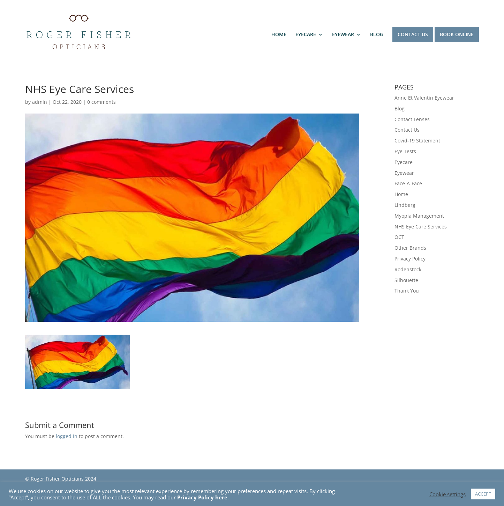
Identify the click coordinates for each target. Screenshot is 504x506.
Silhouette (406, 280)
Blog (399, 108)
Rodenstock (407, 269)
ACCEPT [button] (483, 494)
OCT (399, 237)
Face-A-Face (408, 183)
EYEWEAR (343, 35)
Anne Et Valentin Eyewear (424, 97)
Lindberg (404, 205)
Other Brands (410, 247)
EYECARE (305, 35)
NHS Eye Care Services (420, 226)
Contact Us (407, 129)
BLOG (376, 35)
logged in (66, 436)
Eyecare (403, 162)
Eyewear (404, 173)
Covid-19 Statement (417, 140)
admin (39, 102)
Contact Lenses (412, 119)
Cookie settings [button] (447, 494)
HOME (278, 35)
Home (401, 194)
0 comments (101, 102)
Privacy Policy (410, 258)
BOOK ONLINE (457, 34)
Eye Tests (405, 151)
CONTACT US (413, 34)
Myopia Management (419, 215)
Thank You (406, 290)
